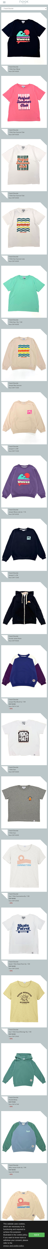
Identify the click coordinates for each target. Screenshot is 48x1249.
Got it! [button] (36, 1235)
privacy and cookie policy (13, 1246)
